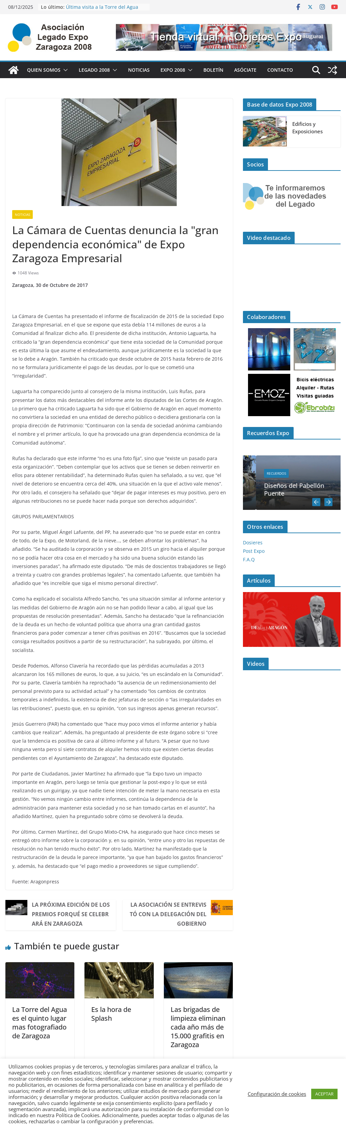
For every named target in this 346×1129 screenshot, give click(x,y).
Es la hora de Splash (111, 1014)
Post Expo (254, 551)
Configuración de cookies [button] (277, 1094)
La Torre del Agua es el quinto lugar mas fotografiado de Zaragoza (39, 1022)
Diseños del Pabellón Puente (309, 489)
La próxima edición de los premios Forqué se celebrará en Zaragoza (71, 914)
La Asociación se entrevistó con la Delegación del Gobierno (168, 914)
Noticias (139, 70)
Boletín (213, 70)
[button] (64, 70)
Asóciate (245, 70)
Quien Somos (43, 70)
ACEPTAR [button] (324, 1094)
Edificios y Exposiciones (307, 127)
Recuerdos (291, 473)
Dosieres (253, 542)
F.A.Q (249, 559)
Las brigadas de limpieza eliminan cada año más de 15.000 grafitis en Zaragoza (198, 1027)
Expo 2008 (172, 70)
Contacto (280, 70)
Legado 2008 (94, 70)
